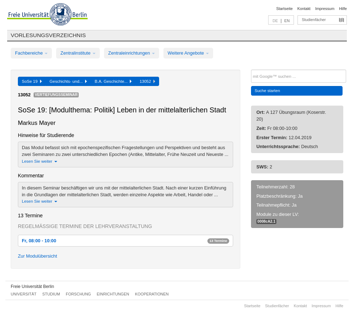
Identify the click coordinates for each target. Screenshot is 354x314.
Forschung (78, 294)
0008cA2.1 (266, 221)
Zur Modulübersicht (37, 256)
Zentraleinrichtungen (131, 53)
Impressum (324, 8)
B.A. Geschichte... (113, 81)
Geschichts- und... (68, 81)
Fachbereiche (31, 53)
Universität (23, 294)
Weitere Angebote (188, 53)
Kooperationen (152, 294)
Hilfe (343, 8)
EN (287, 21)
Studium (51, 294)
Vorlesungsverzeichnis (48, 35)
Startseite (284, 8)
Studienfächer (314, 19)
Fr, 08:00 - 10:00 (125, 240)
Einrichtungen (113, 294)
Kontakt (304, 8)
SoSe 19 (32, 81)
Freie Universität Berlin (32, 286)
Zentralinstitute (77, 53)
